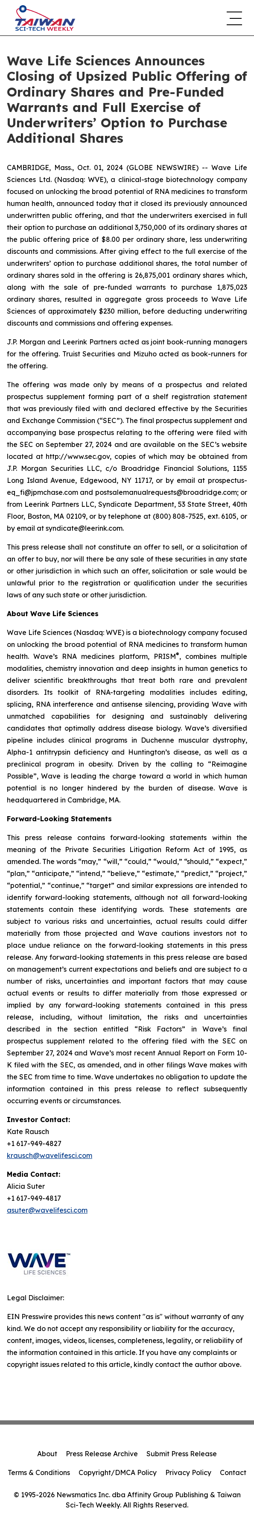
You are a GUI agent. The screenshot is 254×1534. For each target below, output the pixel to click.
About (47, 1453)
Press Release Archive (102, 1453)
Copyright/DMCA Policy (118, 1472)
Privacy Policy (188, 1472)
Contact (233, 1472)
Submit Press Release (181, 1453)
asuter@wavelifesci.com (47, 1210)
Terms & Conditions (39, 1472)
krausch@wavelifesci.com (49, 1155)
